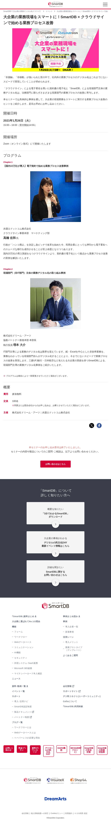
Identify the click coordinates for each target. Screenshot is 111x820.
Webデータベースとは (25, 732)
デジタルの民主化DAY (46, 751)
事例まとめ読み (70, 616)
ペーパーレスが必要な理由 (27, 738)
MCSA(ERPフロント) (73, 749)
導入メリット (71, 642)
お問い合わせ (8, 749)
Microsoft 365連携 (23, 668)
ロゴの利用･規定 (80, 811)
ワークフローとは (22, 727)
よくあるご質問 (70, 655)
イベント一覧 (18, 691)
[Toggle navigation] (105, 5)
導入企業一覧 (71, 626)
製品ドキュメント (22, 712)
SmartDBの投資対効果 (101, 750)
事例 (65, 621)
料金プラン (21, 749)
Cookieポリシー (57, 811)
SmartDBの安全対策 (88, 750)
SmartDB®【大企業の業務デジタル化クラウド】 (22, 11)
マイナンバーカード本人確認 (28, 673)
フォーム (18, 632)
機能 (14, 626)
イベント (49, 11)
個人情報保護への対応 (39, 811)
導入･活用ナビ (21, 701)
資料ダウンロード (34, 750)
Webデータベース (23, 642)
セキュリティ (20, 658)
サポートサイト (70, 691)
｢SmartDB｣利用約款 (73, 706)
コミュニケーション (23, 647)
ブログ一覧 (17, 722)
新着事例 (69, 632)
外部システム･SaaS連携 (26, 663)
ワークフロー (20, 637)
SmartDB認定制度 (23, 706)
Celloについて (70, 701)
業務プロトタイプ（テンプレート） (73, 648)
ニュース (16, 679)
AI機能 (17, 652)
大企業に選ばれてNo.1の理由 (26, 621)
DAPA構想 (59, 749)
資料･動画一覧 (19, 686)
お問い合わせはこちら (55, 464)
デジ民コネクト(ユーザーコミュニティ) (82, 696)
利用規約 (68, 811)
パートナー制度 (21, 717)
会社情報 (67, 686)
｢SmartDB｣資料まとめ (23, 616)
